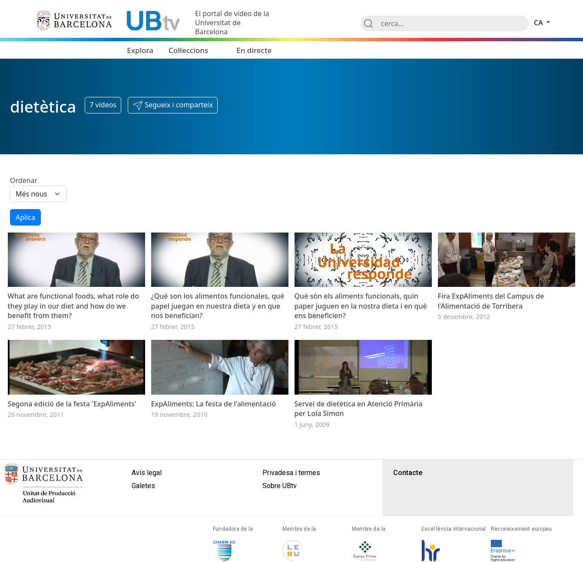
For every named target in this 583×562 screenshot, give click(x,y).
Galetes (143, 516)
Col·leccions (188, 50)
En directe (254, 50)
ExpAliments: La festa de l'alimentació (213, 434)
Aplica (25, 217)
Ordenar (23, 180)
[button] (173, 105)
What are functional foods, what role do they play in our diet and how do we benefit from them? (73, 321)
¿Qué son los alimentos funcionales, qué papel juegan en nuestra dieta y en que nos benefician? (218, 321)
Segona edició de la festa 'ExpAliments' (72, 434)
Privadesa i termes (291, 503)
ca (539, 22)
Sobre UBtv (279, 516)
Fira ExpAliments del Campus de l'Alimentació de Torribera (491, 316)
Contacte (407, 503)
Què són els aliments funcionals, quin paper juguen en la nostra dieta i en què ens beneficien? (361, 321)
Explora (140, 50)
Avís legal (147, 503)
